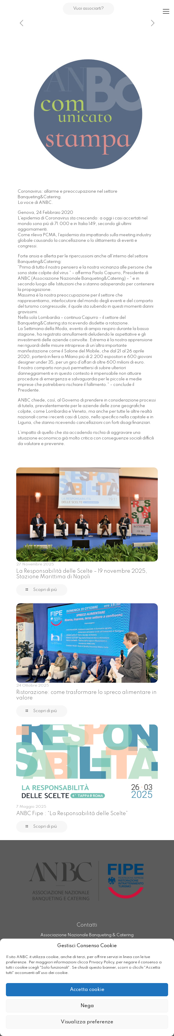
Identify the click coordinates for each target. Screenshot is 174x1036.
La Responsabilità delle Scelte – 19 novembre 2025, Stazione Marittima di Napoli (81, 574)
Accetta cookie (87, 989)
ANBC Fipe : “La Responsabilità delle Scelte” (72, 813)
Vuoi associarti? (88, 8)
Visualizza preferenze (87, 1022)
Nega (87, 1005)
